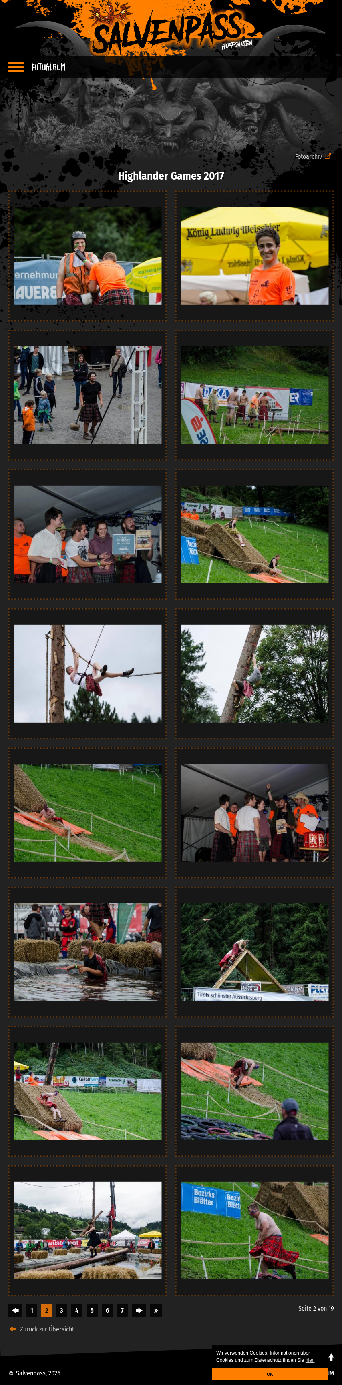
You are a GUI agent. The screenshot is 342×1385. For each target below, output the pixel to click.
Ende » (156, 1310)
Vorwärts (139, 1310)
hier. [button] (310, 1360)
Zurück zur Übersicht (41, 1329)
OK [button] (270, 1374)
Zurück (15, 1310)
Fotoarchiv (314, 156)
